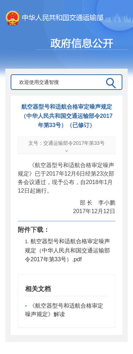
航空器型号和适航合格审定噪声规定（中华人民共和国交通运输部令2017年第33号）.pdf (67, 250)
